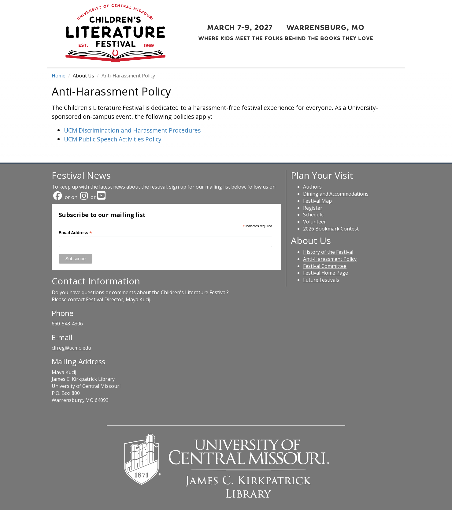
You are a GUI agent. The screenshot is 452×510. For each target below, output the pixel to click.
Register (312, 207)
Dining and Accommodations (336, 193)
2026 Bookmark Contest (331, 228)
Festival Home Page (325, 272)
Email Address (75, 233)
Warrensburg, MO (325, 27)
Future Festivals (321, 279)
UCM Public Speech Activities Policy (112, 139)
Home (58, 75)
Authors (312, 186)
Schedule (313, 214)
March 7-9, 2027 (239, 27)
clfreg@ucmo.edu (71, 347)
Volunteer (314, 221)
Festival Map (317, 200)
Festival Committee (324, 266)
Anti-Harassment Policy (330, 259)
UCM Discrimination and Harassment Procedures (132, 130)
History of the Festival (328, 252)
